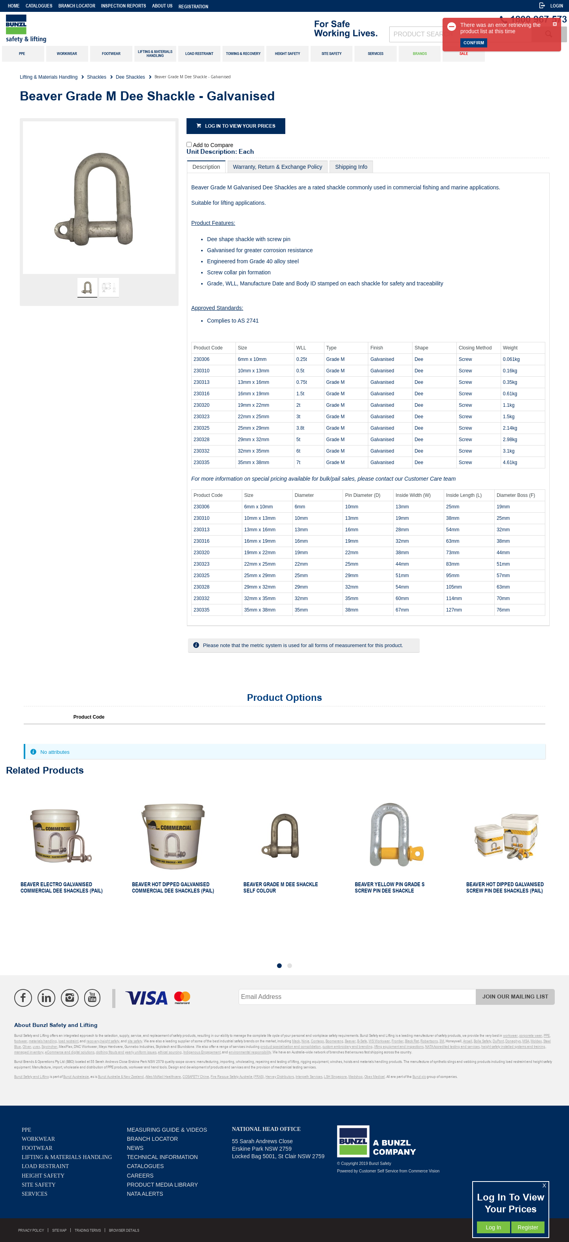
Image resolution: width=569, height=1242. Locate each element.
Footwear (37, 1148)
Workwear (38, 1139)
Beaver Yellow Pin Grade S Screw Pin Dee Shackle (390, 887)
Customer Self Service (378, 1171)
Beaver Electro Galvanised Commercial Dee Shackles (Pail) (62, 887)
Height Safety (43, 1176)
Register (528, 1227)
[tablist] (368, 393)
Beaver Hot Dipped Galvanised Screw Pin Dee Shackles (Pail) (505, 887)
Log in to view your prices (240, 126)
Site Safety (39, 1185)
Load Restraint (45, 1166)
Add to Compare (213, 145)
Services (34, 1194)
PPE (26, 1130)
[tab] (206, 166)
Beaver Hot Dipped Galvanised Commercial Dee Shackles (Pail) (173, 887)
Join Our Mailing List (515, 996)
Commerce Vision (424, 1171)
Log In (493, 1227)
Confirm (473, 42)
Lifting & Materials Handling (67, 1157)
